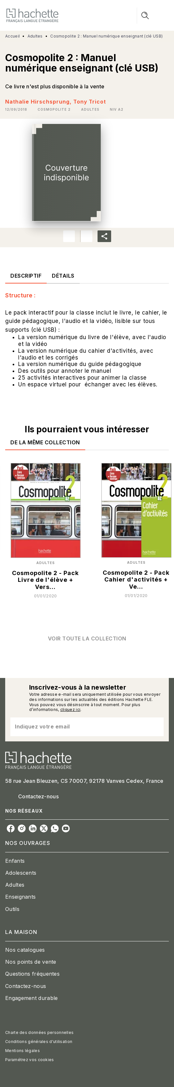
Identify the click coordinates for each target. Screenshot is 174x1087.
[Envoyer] (156, 727)
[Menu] (153, 15)
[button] (54, 109)
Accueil (12, 36)
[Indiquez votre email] (78, 726)
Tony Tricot (89, 101)
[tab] (26, 275)
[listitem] (10, 828)
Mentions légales (22, 1050)
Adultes (35, 36)
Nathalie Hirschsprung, (39, 101)
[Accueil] (32, 15)
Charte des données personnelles (39, 1032)
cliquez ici (70, 709)
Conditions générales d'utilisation (38, 1041)
